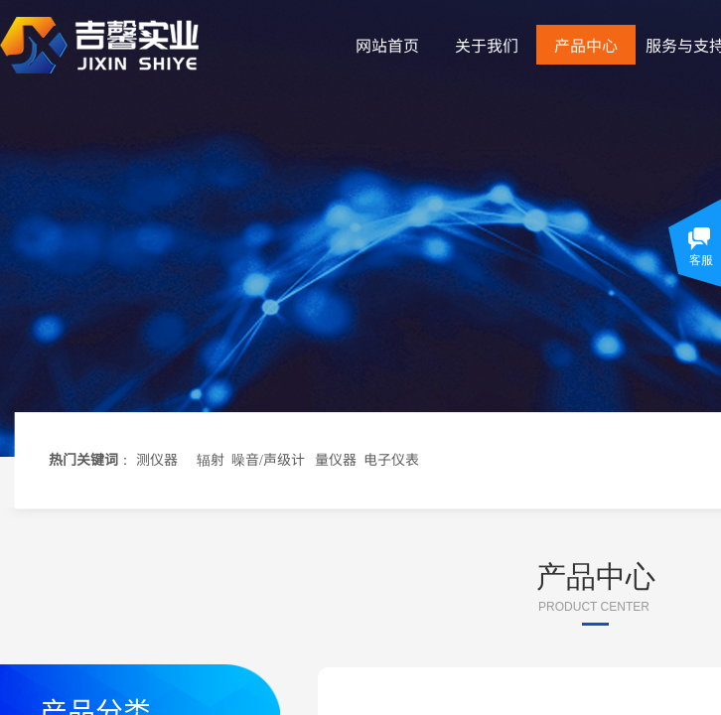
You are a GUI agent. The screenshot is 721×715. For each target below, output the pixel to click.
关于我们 (486, 45)
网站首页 (387, 45)
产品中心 (586, 45)
